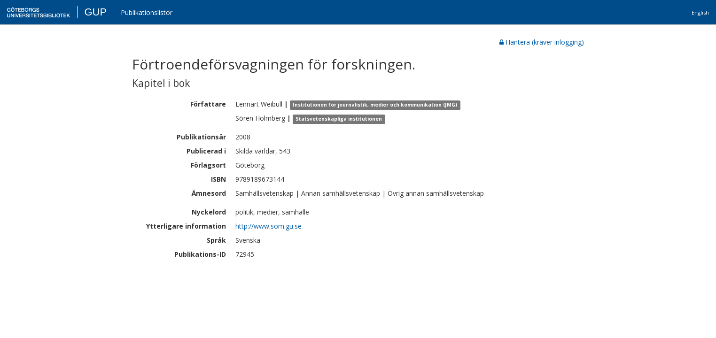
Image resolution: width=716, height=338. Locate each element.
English (700, 12)
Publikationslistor (146, 12)
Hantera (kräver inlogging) (541, 42)
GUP (95, 12)
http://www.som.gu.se (268, 226)
